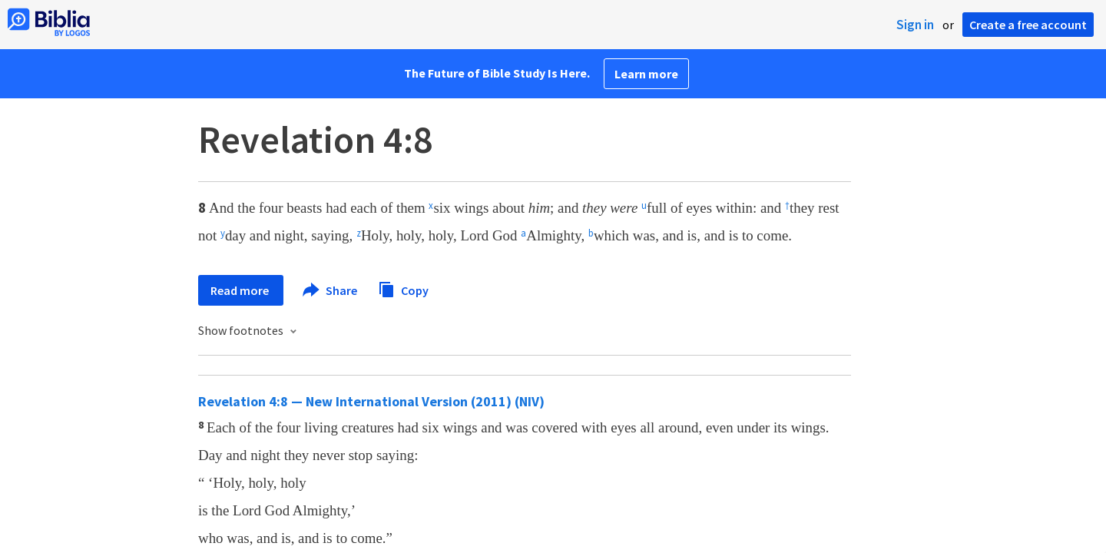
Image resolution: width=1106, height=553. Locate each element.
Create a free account (1028, 24)
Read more (240, 290)
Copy (403, 288)
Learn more (646, 73)
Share (330, 290)
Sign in (915, 24)
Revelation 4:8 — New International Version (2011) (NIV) (371, 401)
